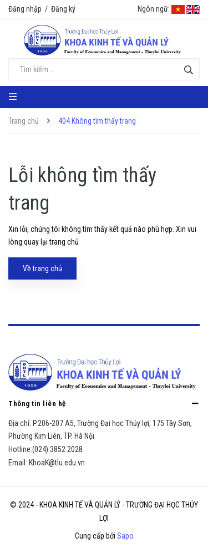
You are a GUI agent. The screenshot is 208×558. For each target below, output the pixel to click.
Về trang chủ (42, 268)
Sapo (125, 535)
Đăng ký (63, 8)
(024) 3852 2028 (57, 449)
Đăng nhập (25, 8)
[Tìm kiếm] (188, 69)
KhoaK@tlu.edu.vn (57, 462)
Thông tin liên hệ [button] (104, 403)
